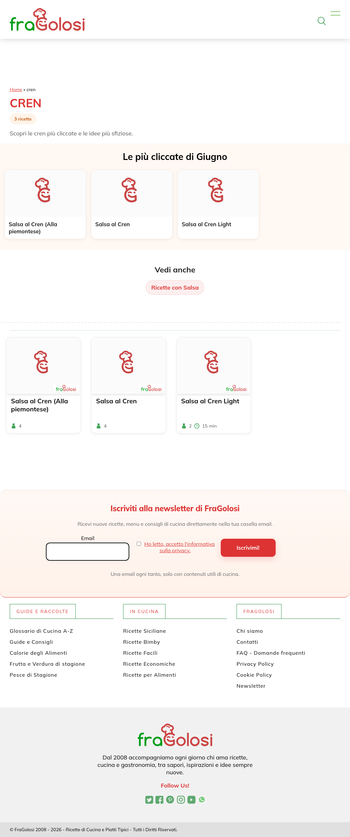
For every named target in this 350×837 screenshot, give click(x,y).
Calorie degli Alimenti (38, 653)
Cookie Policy (254, 675)
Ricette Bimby (141, 642)
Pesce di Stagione (34, 675)
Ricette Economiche (149, 664)
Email (87, 538)
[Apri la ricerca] (322, 21)
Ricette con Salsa (175, 287)
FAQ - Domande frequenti (271, 653)
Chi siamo (250, 631)
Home (16, 89)
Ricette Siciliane (144, 631)
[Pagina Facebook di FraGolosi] (159, 800)
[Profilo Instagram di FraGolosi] (181, 800)
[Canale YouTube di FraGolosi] (191, 800)
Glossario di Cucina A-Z (41, 631)
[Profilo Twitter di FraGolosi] (149, 800)
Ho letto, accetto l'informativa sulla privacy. (179, 547)
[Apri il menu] (335, 13)
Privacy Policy (255, 664)
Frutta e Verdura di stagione (47, 664)
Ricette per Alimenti (149, 675)
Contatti (247, 642)
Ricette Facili (140, 653)
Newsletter (251, 686)
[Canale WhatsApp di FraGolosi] (202, 800)
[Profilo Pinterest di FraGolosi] (170, 800)
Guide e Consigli (31, 642)
